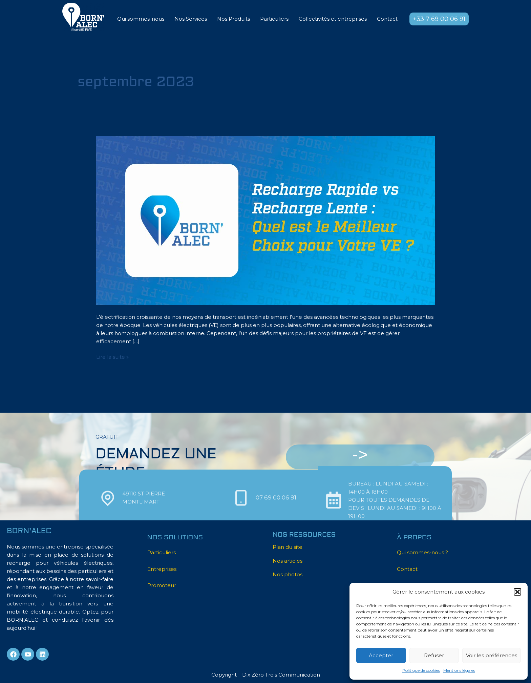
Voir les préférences (491, 655)
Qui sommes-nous (140, 19)
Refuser (434, 655)
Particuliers (274, 19)
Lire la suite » (112, 356)
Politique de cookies (421, 670)
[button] (517, 591)
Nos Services (190, 19)
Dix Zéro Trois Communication (281, 674)
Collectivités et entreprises (333, 19)
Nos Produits (233, 19)
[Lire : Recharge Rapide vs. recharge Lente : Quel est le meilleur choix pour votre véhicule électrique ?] (265, 220)
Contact (387, 19)
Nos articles (287, 561)
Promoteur (161, 585)
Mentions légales (459, 670)
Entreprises (161, 569)
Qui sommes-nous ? (422, 552)
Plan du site (287, 547)
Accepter (381, 655)
